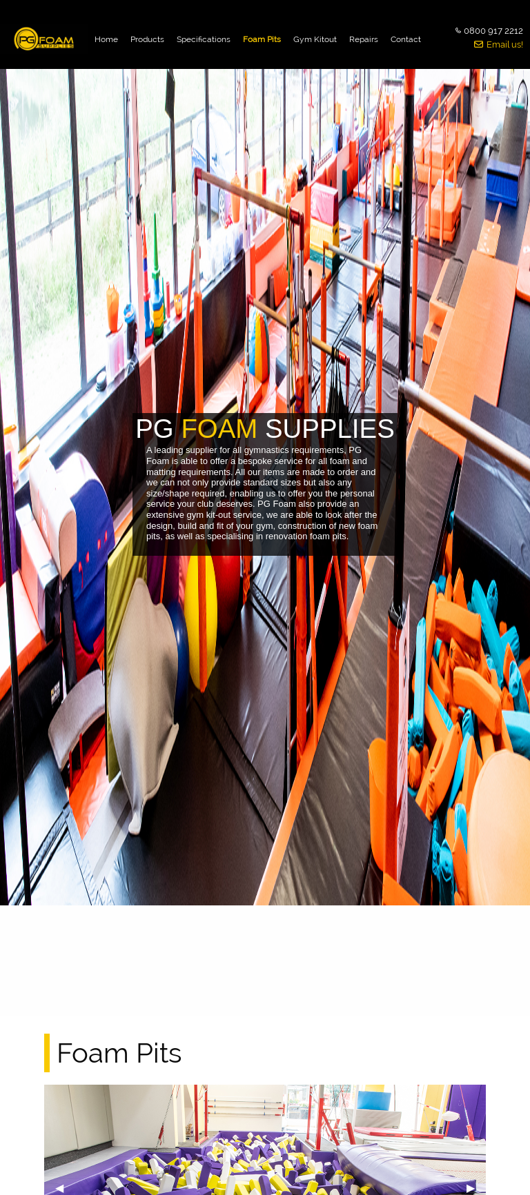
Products (147, 39)
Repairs (363, 39)
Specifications (203, 39)
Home (106, 39)
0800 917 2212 (493, 31)
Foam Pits (262, 39)
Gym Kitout (315, 39)
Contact (406, 39)
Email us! (505, 44)
